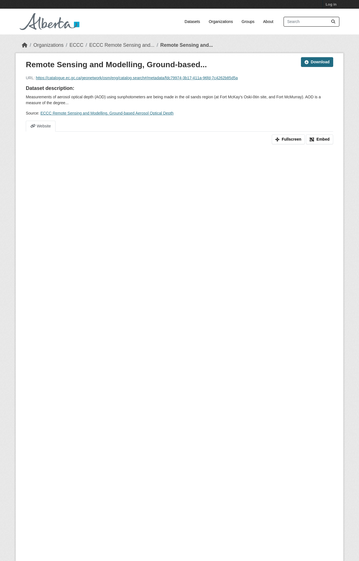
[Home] (24, 45)
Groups (247, 21)
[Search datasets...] (311, 22)
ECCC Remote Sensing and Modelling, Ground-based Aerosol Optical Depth (107, 113)
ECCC (77, 45)
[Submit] (333, 22)
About (268, 21)
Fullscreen (288, 139)
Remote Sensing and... (186, 45)
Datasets (192, 21)
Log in (331, 4)
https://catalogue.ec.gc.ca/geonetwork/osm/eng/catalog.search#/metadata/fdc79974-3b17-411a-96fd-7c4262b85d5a (137, 78)
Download (317, 62)
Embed (320, 139)
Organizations (221, 21)
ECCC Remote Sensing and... (121, 45)
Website (41, 126)
